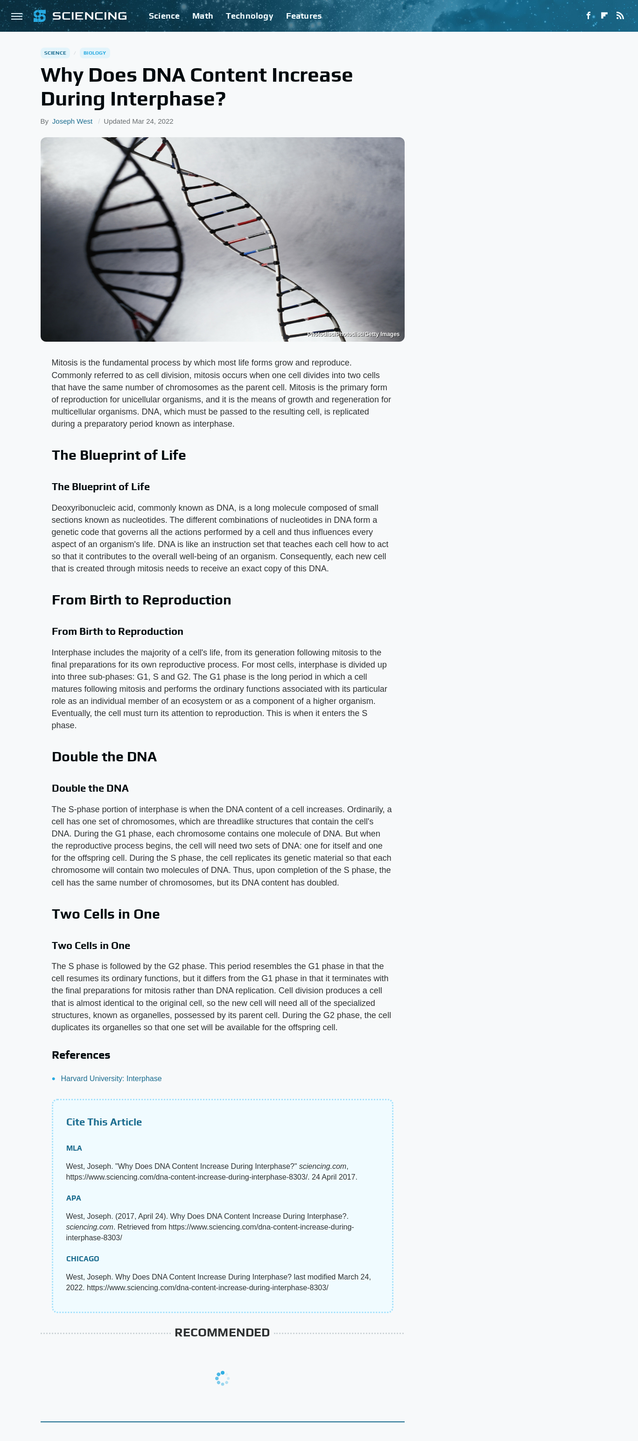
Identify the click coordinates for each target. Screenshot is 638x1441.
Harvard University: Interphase (111, 1079)
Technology (249, 16)
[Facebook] (588, 16)
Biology (95, 53)
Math (202, 16)
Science (164, 16)
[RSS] (620, 16)
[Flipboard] (604, 16)
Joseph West (72, 121)
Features (304, 16)
